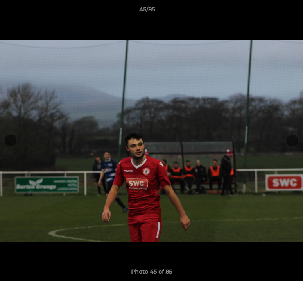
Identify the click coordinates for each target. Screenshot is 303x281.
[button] (270, 11)
